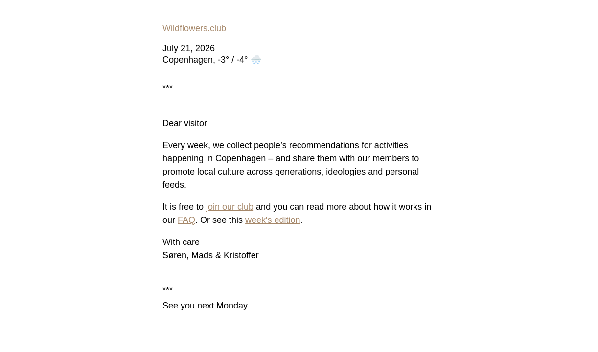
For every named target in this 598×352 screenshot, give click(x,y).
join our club (229, 207)
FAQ (186, 220)
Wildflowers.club (194, 28)
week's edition (272, 220)
